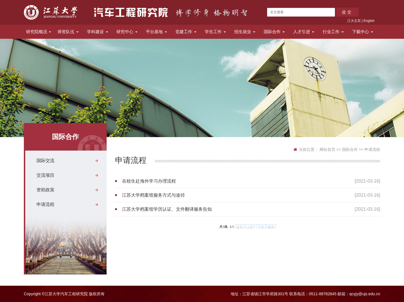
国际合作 (274, 31)
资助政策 (45, 189)
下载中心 (362, 31)
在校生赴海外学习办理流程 (149, 181)
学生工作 (215, 31)
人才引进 (303, 31)
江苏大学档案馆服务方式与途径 (153, 195)
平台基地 (156, 31)
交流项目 (45, 175)
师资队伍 (68, 31)
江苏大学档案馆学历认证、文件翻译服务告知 (167, 209)
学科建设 (97, 31)
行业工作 (333, 31)
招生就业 (244, 31)
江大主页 (354, 21)
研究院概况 (38, 31)
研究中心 (126, 31)
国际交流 (45, 160)
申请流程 (45, 204)
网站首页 (327, 149)
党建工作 (185, 31)
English (369, 21)
